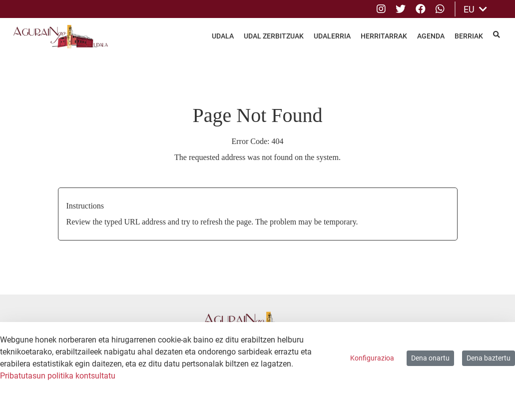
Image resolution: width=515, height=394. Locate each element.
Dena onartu (430, 358)
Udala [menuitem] (223, 36)
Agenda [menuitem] (431, 36)
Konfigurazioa (372, 358)
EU (475, 9)
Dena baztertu (489, 358)
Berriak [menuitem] (469, 36)
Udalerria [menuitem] (332, 36)
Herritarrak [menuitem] (384, 36)
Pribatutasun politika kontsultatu (57, 375)
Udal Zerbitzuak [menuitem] (274, 36)
